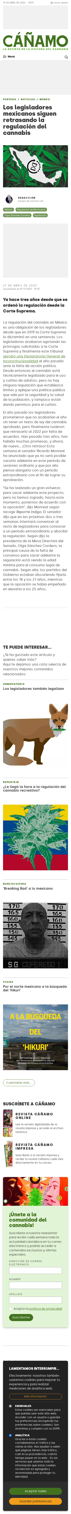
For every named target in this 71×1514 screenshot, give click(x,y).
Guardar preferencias (36, 1501)
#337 (31, 3)
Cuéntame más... (19, 1082)
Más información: (35, 1396)
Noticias (28, 99)
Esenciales (23, 1406)
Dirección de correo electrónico (25, 1263)
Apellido (15, 1294)
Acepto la (38, 1309)
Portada (9, 99)
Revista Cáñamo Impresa (34, 1147)
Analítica (22, 1435)
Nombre (15, 1279)
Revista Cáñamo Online (34, 1116)
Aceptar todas (35, 1491)
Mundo (45, 99)
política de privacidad (45, 1309)
